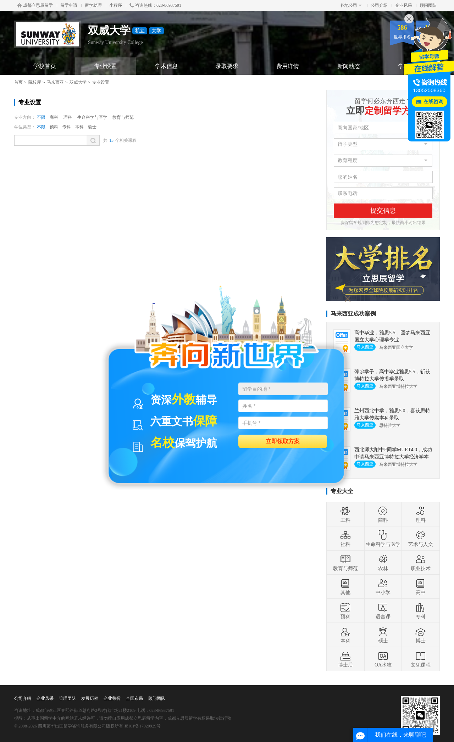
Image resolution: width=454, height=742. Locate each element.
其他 (345, 586)
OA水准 (383, 659)
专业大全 (342, 491)
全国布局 (134, 698)
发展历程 (89, 698)
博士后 (345, 659)
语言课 (383, 610)
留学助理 (93, 5)
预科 (54, 126)
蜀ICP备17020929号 (142, 726)
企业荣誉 (112, 698)
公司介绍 (379, 5)
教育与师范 (123, 117)
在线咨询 (433, 101)
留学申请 (68, 5)
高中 (420, 586)
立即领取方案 (283, 440)
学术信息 (166, 66)
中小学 (383, 586)
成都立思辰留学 (35, 5)
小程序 (115, 5)
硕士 (92, 126)
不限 (41, 117)
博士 (420, 634)
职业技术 (421, 562)
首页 (18, 82)
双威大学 (78, 82)
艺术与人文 (420, 538)
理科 (67, 117)
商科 (54, 117)
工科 (345, 514)
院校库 (34, 82)
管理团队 (67, 698)
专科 (66, 126)
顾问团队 (428, 5)
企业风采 (403, 5)
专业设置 (105, 66)
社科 (345, 538)
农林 (383, 562)
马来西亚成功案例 (353, 314)
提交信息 (383, 210)
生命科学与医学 (92, 117)
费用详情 (287, 66)
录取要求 (227, 66)
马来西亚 (55, 82)
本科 (79, 126)
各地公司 (351, 5)
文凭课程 (421, 659)
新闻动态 (348, 66)
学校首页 (44, 66)
